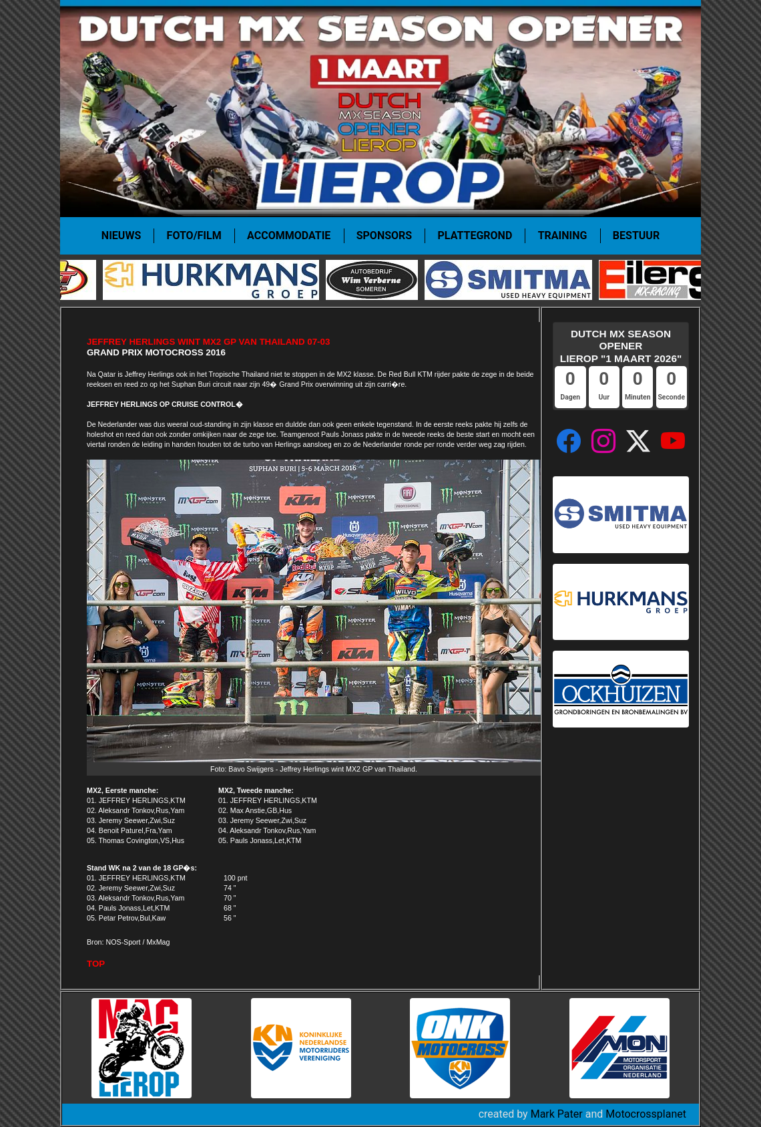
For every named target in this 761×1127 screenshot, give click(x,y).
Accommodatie (288, 235)
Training (562, 235)
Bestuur (636, 235)
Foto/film (194, 235)
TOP (96, 964)
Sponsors (384, 235)
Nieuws (121, 235)
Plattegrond (475, 235)
